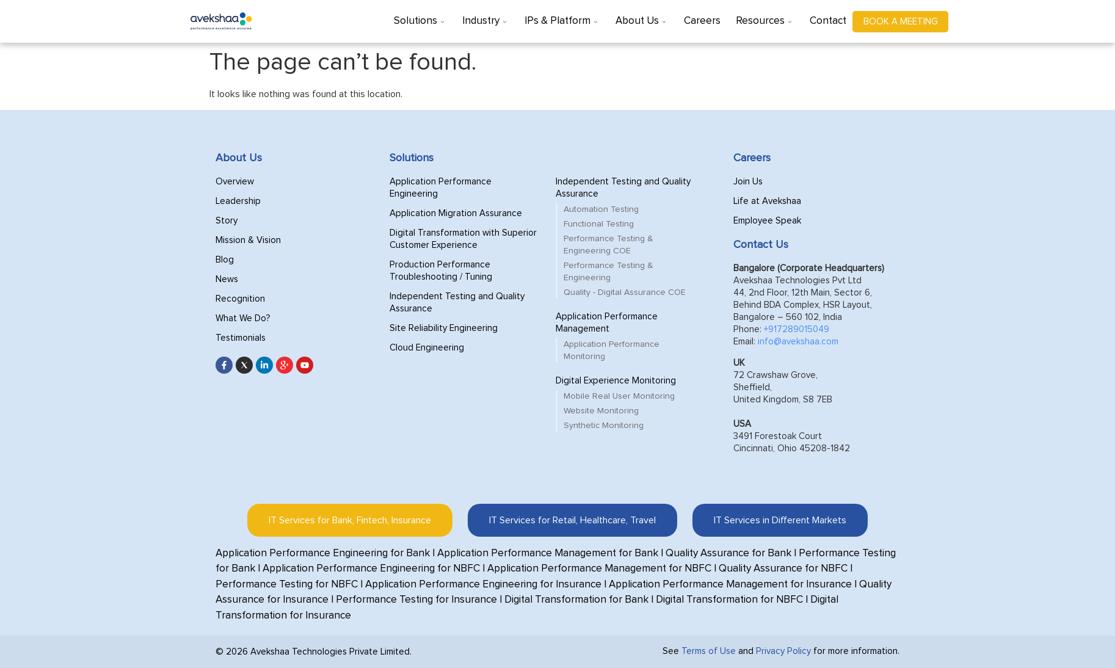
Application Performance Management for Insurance (730, 584)
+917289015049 (796, 329)
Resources (765, 21)
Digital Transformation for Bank (576, 600)
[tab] (349, 520)
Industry (485, 21)
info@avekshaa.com (798, 341)
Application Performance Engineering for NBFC (371, 569)
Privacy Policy (783, 651)
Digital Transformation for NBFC (729, 600)
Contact (828, 21)
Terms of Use (708, 651)
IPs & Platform (562, 21)
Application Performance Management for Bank (547, 553)
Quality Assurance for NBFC (783, 569)
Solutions (420, 21)
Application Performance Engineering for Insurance (483, 584)
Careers (702, 21)
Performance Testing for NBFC (287, 584)
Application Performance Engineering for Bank (323, 553)
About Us (642, 21)
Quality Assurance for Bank (728, 553)
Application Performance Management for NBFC (599, 569)
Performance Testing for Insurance (416, 600)
